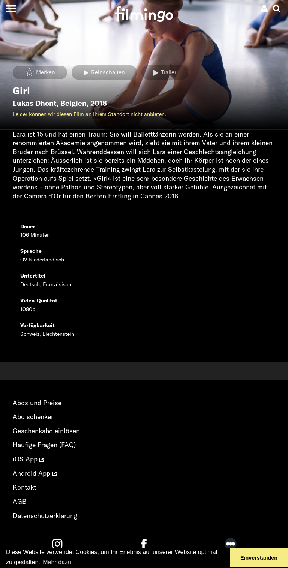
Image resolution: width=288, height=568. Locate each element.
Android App (35, 473)
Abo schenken (34, 416)
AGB (20, 501)
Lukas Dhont (35, 103)
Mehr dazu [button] (57, 562)
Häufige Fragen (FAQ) (44, 444)
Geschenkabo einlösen (46, 431)
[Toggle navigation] (11, 8)
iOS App (28, 459)
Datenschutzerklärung (45, 515)
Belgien (73, 103)
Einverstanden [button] (259, 558)
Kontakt (24, 487)
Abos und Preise (37, 402)
